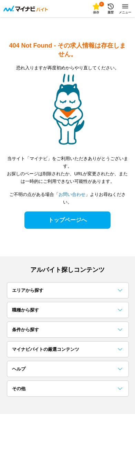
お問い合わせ (72, 194)
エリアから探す (67, 290)
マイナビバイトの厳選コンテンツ (67, 349)
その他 (67, 388)
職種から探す (67, 310)
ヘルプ (67, 369)
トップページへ (67, 220)
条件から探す (67, 329)
